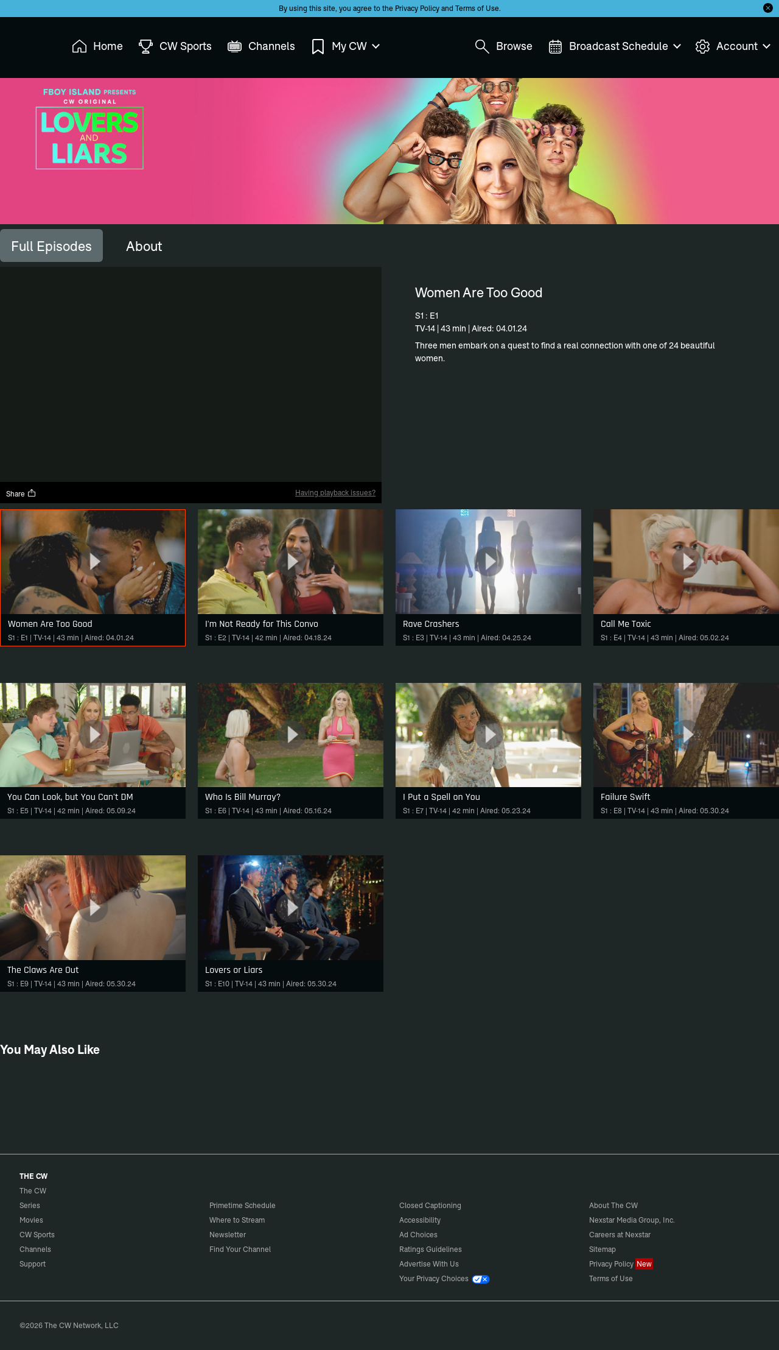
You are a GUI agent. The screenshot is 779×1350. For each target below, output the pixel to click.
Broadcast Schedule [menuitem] (614, 46)
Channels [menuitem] (261, 46)
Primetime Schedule (242, 1205)
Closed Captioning (430, 1205)
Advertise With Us (429, 1263)
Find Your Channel (240, 1249)
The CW (25, 43)
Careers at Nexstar (620, 1234)
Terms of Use (477, 8)
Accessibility (420, 1220)
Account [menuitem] (732, 46)
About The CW (613, 1205)
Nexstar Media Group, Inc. (632, 1220)
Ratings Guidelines (430, 1249)
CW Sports (37, 1234)
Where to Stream (237, 1220)
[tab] (51, 245)
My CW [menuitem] (344, 46)
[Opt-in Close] (768, 8)
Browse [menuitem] (504, 46)
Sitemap (602, 1249)
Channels (35, 1249)
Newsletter (227, 1234)
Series (29, 1205)
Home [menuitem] (97, 46)
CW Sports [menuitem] (175, 46)
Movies (31, 1220)
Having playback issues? (335, 492)
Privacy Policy (417, 8)
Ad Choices (418, 1234)
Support (32, 1263)
